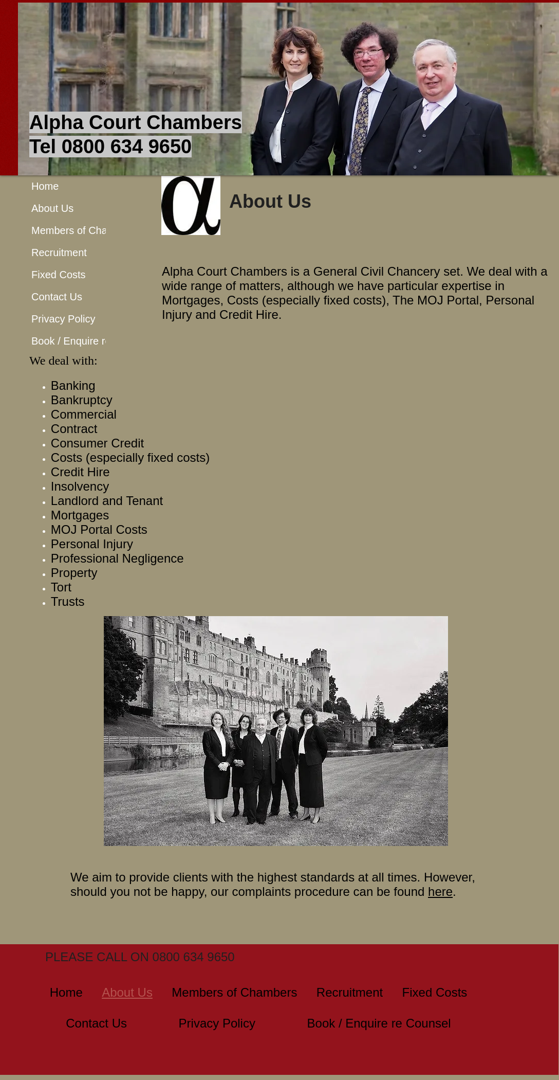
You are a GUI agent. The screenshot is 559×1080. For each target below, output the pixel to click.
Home (45, 186)
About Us (52, 208)
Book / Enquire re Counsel (91, 341)
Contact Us (56, 296)
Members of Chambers (83, 230)
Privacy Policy (63, 319)
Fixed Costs (58, 274)
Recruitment (59, 252)
